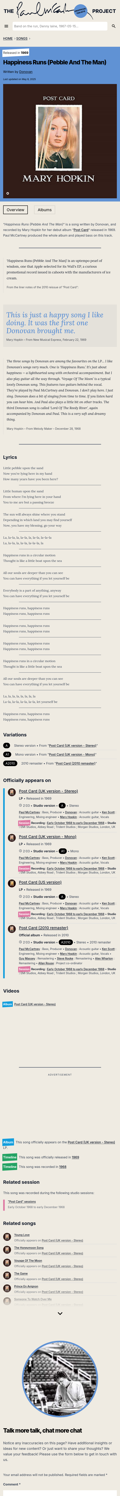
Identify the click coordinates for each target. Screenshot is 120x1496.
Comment (12, 1484)
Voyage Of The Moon (28, 1260)
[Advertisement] (60, 1105)
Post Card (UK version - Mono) (72, 754)
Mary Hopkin (68, 817)
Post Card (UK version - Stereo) (91, 1142)
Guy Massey (27, 958)
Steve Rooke (65, 958)
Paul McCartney (29, 812)
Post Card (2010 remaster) (75, 763)
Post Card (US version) (40, 882)
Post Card (81, 230)
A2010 (10, 763)
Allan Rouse (46, 963)
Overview (15, 209)
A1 (7, 754)
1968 (62, 1167)
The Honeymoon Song (29, 1247)
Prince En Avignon (26, 1286)
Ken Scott (108, 812)
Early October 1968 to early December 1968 (75, 823)
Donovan (26, 72)
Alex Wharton (104, 958)
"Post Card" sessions (22, 1201)
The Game (21, 1273)
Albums (45, 209)
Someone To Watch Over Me (33, 1299)
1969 (75, 1157)
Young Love (22, 1234)
